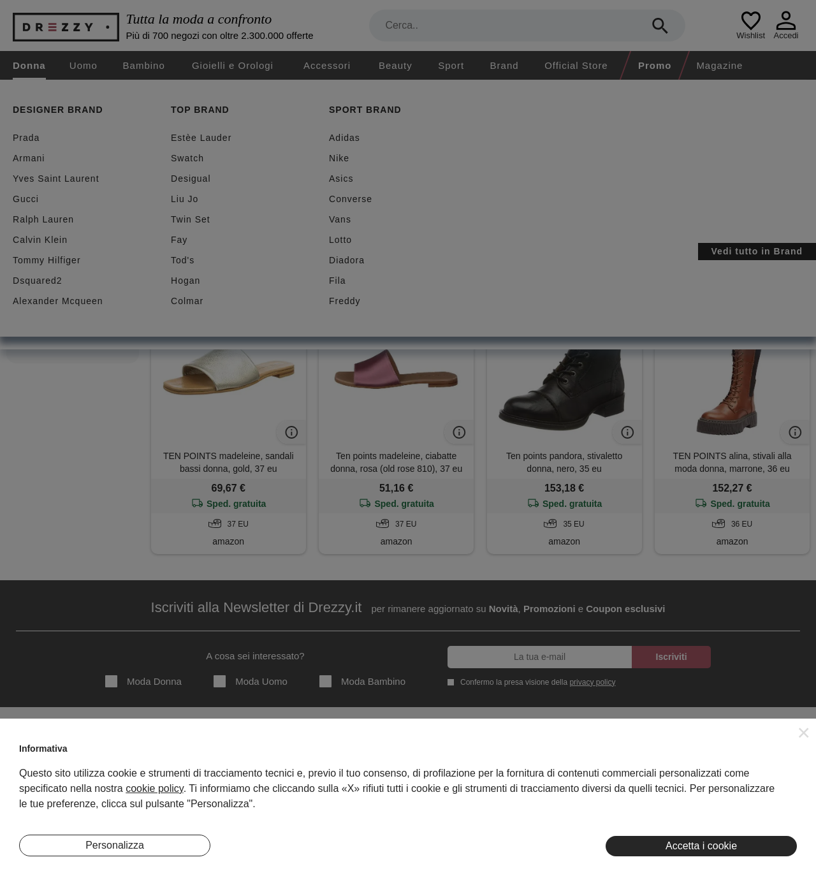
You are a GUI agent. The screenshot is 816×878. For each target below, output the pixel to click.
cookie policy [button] (154, 788)
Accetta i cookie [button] (701, 845)
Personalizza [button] (114, 845)
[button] (804, 733)
